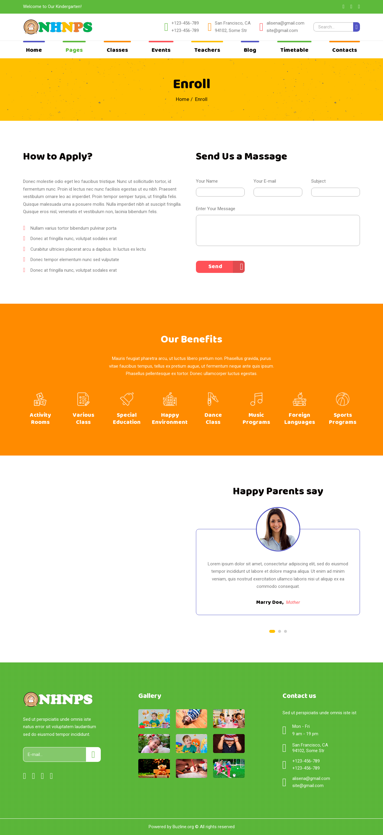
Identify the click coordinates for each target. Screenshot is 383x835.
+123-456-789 (185, 23)
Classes (117, 50)
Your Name (207, 181)
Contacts (344, 50)
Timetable (294, 50)
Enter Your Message (215, 208)
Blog (250, 50)
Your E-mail (265, 181)
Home (34, 50)
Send (215, 266)
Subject (318, 181)
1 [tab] (272, 631)
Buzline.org (183, 826)
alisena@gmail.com (285, 23)
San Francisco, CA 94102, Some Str (233, 26)
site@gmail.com (282, 30)
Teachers (207, 50)
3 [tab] (285, 631)
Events (161, 50)
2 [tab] (279, 631)
